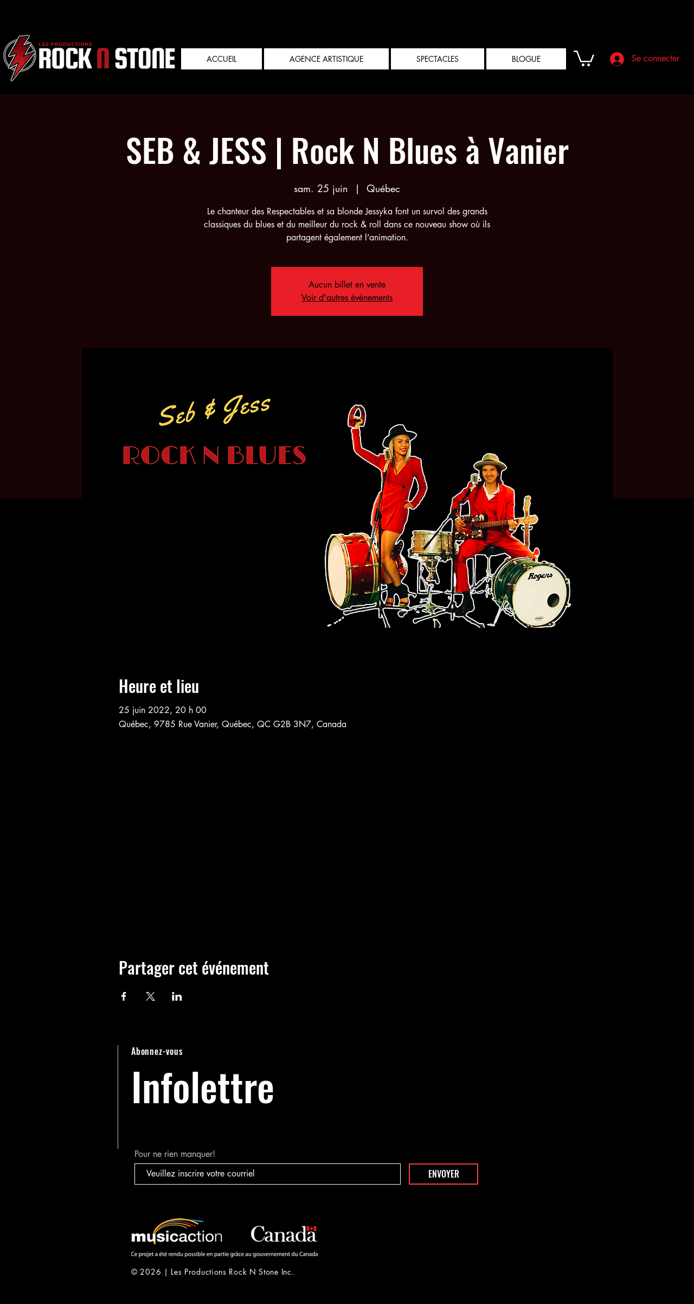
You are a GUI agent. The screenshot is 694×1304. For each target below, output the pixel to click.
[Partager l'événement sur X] (150, 996)
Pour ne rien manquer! (174, 1154)
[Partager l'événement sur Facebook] (124, 996)
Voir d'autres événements (347, 297)
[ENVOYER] (443, 1174)
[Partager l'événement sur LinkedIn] (177, 996)
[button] (584, 57)
